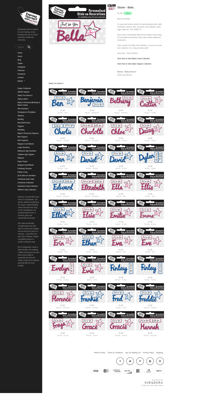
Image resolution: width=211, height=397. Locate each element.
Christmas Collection (26, 183)
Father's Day (23, 172)
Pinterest (21, 70)
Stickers (21, 116)
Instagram (21, 67)
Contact (21, 77)
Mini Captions (23, 140)
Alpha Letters (23, 99)
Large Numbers (24, 147)
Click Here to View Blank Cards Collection (133, 59)
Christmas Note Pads (26, 179)
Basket (20, 81)
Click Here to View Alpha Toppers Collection (134, 64)
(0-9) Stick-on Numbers (27, 176)
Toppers (21, 126)
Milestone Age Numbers (27, 151)
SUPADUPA (154, 382)
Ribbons (21, 158)
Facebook (21, 74)
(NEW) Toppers (24, 92)
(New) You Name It (25, 95)
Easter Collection (24, 88)
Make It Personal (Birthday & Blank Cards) (29, 103)
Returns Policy (99, 353)
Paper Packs (23, 161)
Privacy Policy (148, 353)
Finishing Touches (25, 169)
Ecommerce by (157, 380)
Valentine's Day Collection (28, 186)
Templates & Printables (27, 112)
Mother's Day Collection (27, 190)
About (20, 56)
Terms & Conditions (115, 353)
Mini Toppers (23, 137)
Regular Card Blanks (26, 144)
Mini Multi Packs (24, 123)
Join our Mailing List (133, 353)
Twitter (20, 63)
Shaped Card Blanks (26, 165)
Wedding (21, 130)
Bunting (21, 119)
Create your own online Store (152, 385)
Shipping (159, 353)
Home (20, 53)
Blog (19, 60)
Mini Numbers (23, 109)
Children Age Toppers (26, 154)
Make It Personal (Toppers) (28, 133)
